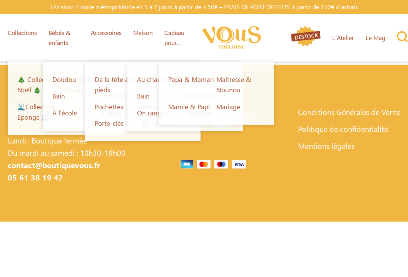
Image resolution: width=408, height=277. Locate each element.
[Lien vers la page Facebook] (201, 121)
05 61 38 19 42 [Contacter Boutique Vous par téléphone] (35, 177)
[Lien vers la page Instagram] (184, 121)
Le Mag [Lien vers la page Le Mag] (375, 37)
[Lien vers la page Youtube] (222, 121)
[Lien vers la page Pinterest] (244, 121)
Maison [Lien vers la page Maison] (143, 32)
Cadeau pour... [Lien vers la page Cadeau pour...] (174, 37)
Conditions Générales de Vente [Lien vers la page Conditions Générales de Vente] (349, 111)
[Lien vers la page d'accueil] (231, 37)
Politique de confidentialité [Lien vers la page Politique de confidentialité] (343, 128)
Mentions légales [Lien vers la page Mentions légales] (326, 145)
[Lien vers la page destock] (305, 37)
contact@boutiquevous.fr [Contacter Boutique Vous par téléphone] (54, 164)
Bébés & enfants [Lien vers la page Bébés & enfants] (59, 37)
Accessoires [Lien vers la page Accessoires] (106, 32)
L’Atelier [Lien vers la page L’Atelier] (343, 37)
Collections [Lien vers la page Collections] (22, 32)
